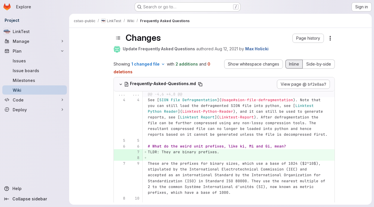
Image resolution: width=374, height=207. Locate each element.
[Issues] (34, 60)
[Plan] (34, 50)
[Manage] (34, 41)
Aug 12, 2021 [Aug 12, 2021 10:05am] (226, 48)
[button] (308, 38)
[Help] (34, 188)
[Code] (34, 99)
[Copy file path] (200, 84)
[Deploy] (34, 109)
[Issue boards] (34, 70)
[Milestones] (34, 80)
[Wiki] (34, 90)
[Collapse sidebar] (34, 199)
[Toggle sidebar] (118, 37)
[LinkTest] (34, 31)
